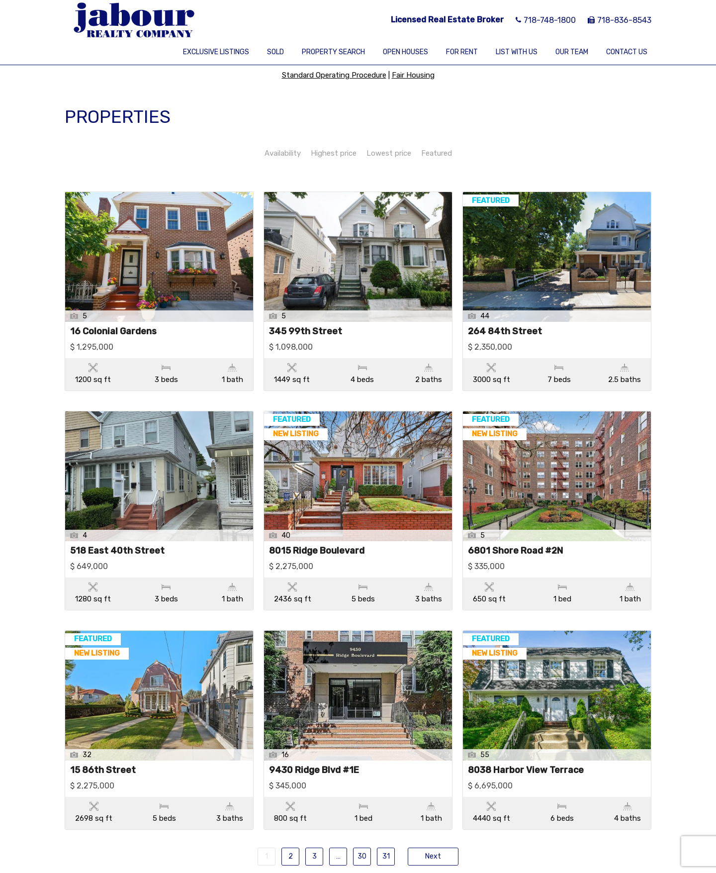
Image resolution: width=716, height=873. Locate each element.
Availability (283, 153)
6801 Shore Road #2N (515, 530)
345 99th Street (305, 332)
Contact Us (626, 52)
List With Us (516, 52)
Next (433, 793)
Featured (436, 153)
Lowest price (388, 153)
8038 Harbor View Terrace (526, 729)
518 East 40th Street (117, 530)
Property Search (333, 52)
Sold (275, 52)
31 (386, 793)
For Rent (462, 52)
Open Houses (405, 52)
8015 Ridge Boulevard (316, 530)
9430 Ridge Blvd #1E (314, 729)
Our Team (571, 52)
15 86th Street (103, 729)
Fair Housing (413, 75)
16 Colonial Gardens (113, 332)
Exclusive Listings (216, 52)
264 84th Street (505, 332)
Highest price (334, 153)
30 (362, 793)
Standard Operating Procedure (334, 75)
